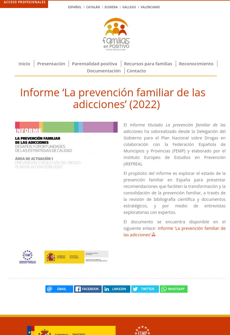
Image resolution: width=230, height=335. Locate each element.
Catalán (93, 7)
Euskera (111, 7)
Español (75, 7)
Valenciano (150, 7)
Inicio (24, 63)
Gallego (129, 7)
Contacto (136, 71)
